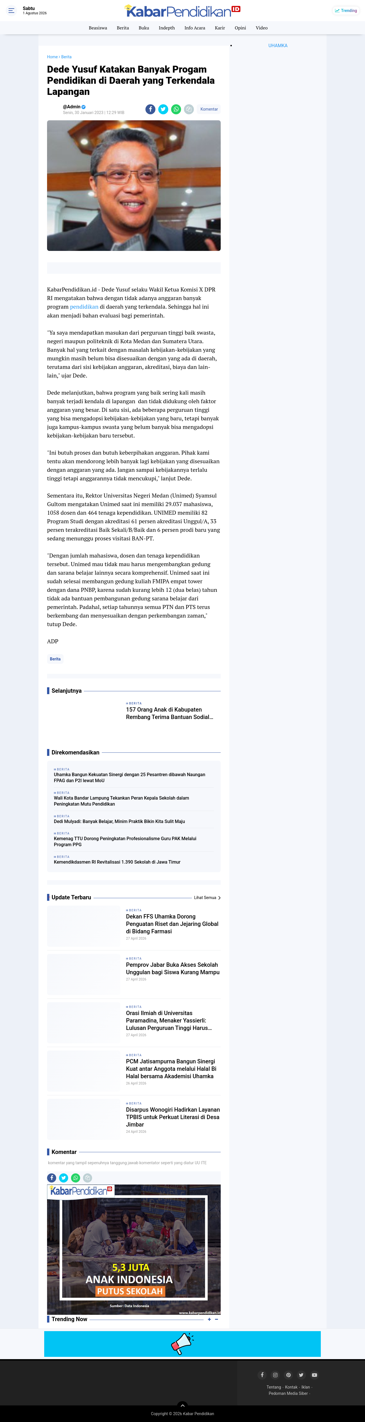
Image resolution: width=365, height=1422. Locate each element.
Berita (123, 28)
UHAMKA (278, 45)
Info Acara (194, 28)
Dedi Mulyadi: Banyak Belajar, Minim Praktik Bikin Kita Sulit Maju (119, 821)
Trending (349, 10)
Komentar (209, 109)
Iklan (305, 1387)
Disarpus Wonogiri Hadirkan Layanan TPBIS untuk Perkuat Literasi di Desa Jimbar (173, 1117)
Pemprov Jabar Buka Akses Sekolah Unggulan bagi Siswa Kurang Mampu (173, 968)
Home (52, 57)
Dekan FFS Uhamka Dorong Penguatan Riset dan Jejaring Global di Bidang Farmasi (172, 924)
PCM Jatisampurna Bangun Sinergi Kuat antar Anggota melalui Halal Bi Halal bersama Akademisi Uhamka (171, 1069)
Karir (220, 28)
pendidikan (84, 306)
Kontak (291, 1387)
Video (262, 28)
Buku (144, 28)
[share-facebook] (150, 109)
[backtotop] (182, 1407)
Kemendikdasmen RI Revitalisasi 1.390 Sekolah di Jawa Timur (117, 862)
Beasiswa (98, 28)
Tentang (274, 1387)
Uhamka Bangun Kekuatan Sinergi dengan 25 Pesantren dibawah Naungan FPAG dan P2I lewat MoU (129, 777)
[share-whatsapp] (176, 109)
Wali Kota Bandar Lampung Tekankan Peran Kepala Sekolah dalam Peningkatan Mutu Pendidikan (121, 801)
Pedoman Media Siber (288, 1393)
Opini (240, 28)
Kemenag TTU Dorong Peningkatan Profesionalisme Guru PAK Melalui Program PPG (125, 841)
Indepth (167, 28)
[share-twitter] (163, 109)
